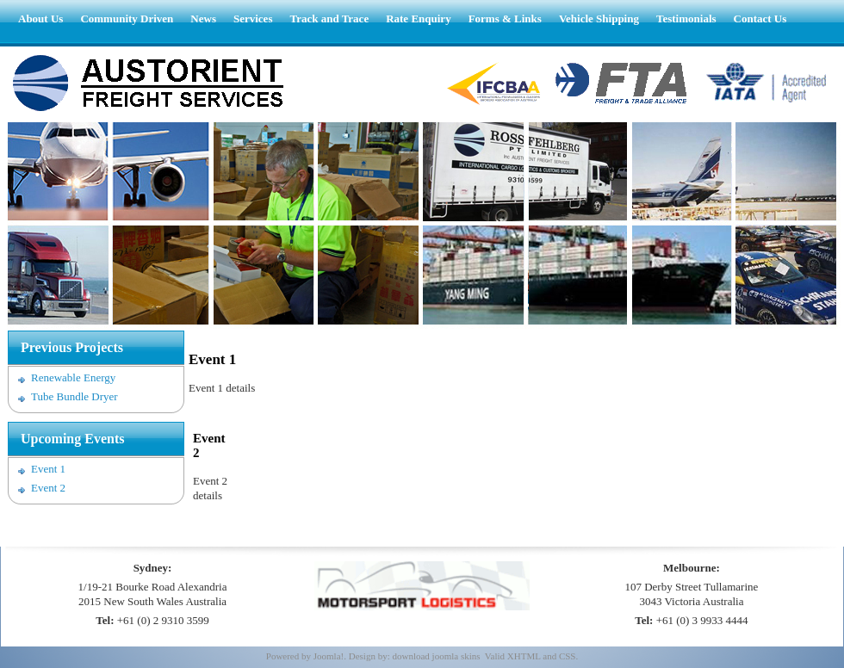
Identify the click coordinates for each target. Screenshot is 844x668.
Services (252, 18)
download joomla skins (436, 656)
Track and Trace (329, 18)
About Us (40, 18)
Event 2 (48, 487)
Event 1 (48, 468)
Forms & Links (505, 18)
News (203, 18)
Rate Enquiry (418, 18)
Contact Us (760, 18)
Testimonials (686, 18)
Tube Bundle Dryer (74, 396)
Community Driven (126, 18)
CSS (567, 656)
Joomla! (328, 656)
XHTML (524, 656)
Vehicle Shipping (599, 18)
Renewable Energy (73, 377)
